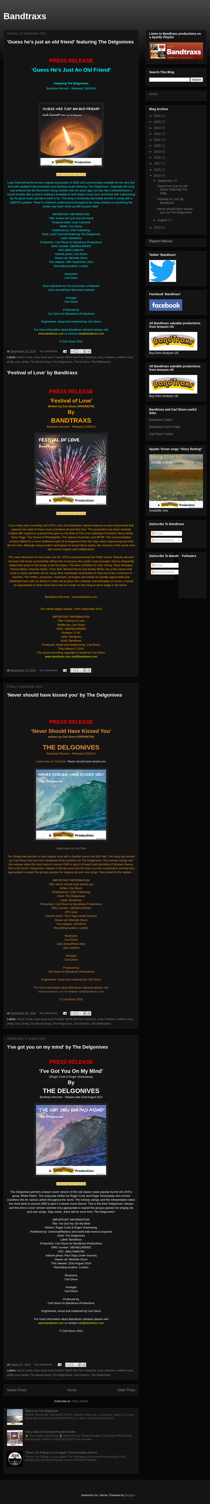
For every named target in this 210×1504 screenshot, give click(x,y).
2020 (158, 145)
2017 (158, 163)
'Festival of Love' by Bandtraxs (42, 372)
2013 (158, 227)
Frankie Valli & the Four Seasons (75, 357)
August (163, 220)
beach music (25, 357)
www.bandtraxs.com (51, 991)
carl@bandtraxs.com (91, 991)
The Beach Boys (40, 361)
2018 (158, 157)
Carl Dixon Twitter (161, 434)
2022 (158, 133)
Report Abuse (161, 241)
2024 (158, 121)
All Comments (163, 540)
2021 (158, 139)
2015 (158, 169)
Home (72, 1390)
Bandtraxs (25, 16)
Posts (157, 533)
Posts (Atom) (80, 1401)
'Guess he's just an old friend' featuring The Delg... (172, 189)
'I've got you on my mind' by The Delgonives (57, 1047)
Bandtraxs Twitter (161, 420)
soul (17, 361)
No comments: (49, 351)
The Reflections (100, 361)
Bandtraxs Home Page (164, 426)
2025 (158, 116)
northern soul (124, 357)
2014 (158, 175)
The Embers (81, 361)
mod (100, 357)
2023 (158, 128)
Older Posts (126, 1390)
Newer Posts (16, 1390)
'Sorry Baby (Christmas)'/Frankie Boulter (50, 1431)
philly (10, 361)
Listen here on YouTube (71, 174)
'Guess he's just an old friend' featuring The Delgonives (70, 42)
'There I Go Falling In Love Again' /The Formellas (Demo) (61, 1452)
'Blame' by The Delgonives (41, 1410)
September (165, 180)
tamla (25, 361)
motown (110, 357)
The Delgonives (62, 361)
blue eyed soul (44, 357)
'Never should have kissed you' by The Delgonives (64, 695)
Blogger (130, 1495)
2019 (158, 151)
